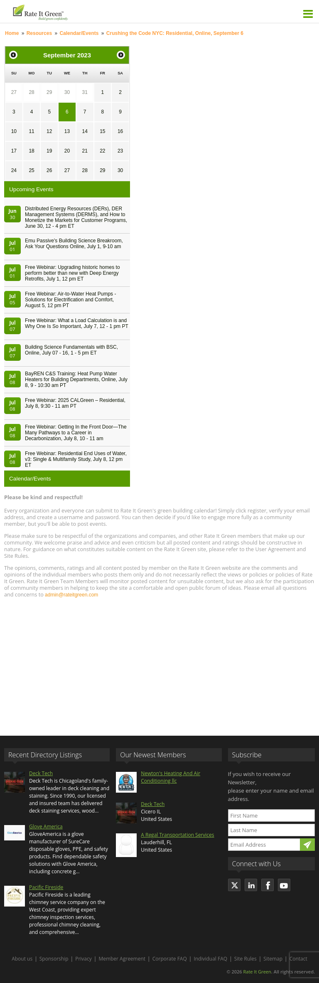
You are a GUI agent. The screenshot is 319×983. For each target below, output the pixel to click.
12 (49, 131)
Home (12, 33)
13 (67, 131)
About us (22, 958)
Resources (39, 33)
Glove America (46, 826)
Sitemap (272, 958)
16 (120, 131)
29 (49, 92)
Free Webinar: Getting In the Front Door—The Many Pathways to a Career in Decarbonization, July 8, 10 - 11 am (76, 432)
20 (67, 151)
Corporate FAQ (169, 958)
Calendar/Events (78, 33)
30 (67, 92)
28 (31, 92)
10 (14, 131)
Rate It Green (257, 971)
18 (31, 151)
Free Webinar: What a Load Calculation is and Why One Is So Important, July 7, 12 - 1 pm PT (76, 323)
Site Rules (245, 958)
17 (14, 151)
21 (84, 151)
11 (31, 131)
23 (120, 151)
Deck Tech (41, 773)
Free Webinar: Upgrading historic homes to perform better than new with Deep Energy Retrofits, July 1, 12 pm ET (72, 273)
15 (102, 131)
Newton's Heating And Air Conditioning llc (170, 777)
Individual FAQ (210, 958)
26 (49, 170)
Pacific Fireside (46, 887)
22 (102, 151)
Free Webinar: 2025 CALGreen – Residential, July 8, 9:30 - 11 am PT (75, 403)
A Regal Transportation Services (177, 834)
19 (49, 151)
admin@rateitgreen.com (71, 595)
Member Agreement (121, 958)
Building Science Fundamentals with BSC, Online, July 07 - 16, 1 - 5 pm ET (71, 350)
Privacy (83, 958)
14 (84, 131)
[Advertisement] (159, 663)
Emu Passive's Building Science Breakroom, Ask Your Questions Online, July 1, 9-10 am (74, 243)
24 (14, 170)
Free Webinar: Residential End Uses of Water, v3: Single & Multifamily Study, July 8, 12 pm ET (76, 459)
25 (31, 170)
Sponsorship (54, 958)
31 (84, 92)
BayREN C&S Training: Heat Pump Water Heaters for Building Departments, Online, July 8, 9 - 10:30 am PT (76, 379)
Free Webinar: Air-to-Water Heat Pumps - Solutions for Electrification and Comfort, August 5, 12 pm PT (70, 299)
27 (14, 92)
